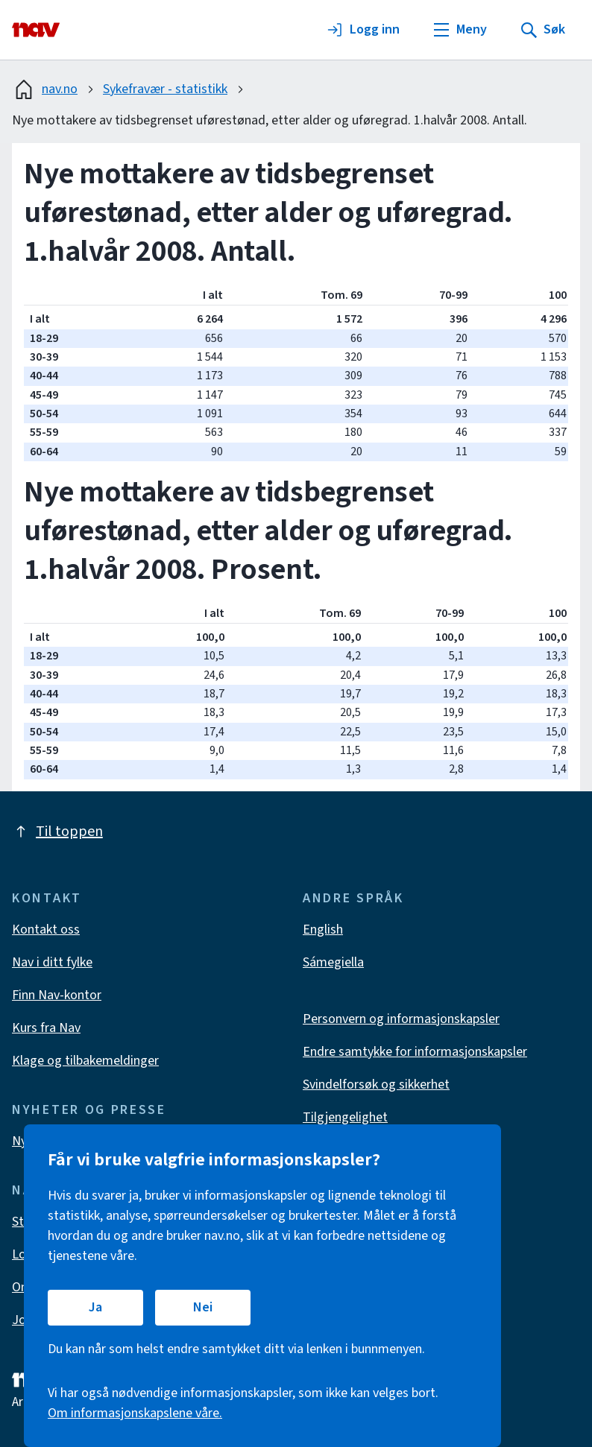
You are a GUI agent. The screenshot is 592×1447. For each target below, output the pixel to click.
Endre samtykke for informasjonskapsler (415, 1051)
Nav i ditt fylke (52, 962)
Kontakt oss (46, 929)
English (323, 929)
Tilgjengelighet (345, 1117)
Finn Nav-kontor (56, 995)
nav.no (45, 89)
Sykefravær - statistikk (165, 89)
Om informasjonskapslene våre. (135, 1413)
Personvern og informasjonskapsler (401, 1019)
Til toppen (57, 831)
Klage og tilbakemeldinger (85, 1060)
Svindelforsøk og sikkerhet (376, 1084)
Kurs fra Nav (46, 1028)
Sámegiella (333, 962)
